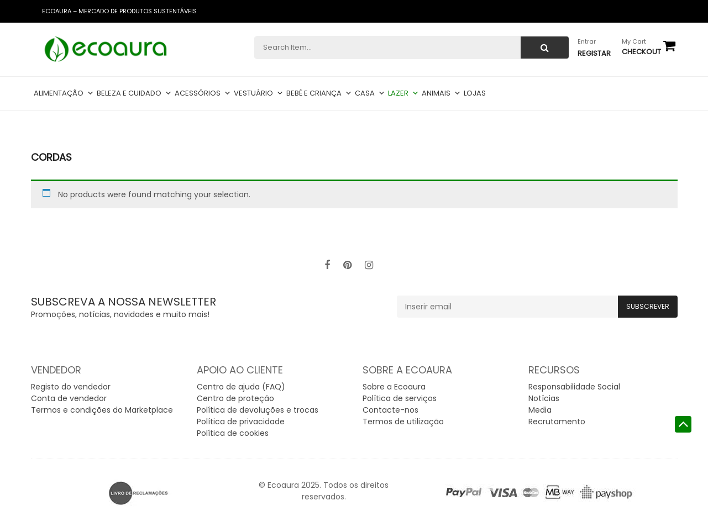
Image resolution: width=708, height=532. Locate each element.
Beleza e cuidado (134, 93)
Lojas (475, 93)
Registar (594, 53)
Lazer (403, 93)
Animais (441, 93)
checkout (641, 51)
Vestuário (259, 93)
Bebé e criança (319, 93)
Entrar (587, 41)
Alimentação (64, 93)
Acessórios (203, 93)
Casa (370, 93)
